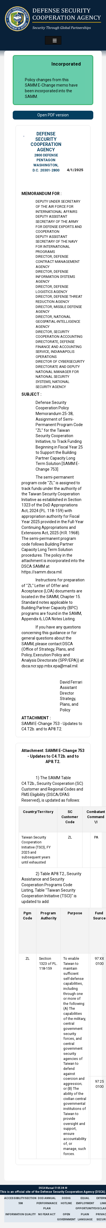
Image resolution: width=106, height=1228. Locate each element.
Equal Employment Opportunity (84, 1203)
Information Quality (20, 1214)
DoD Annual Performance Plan (46, 1203)
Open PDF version (53, 115)
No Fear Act (46, 1214)
